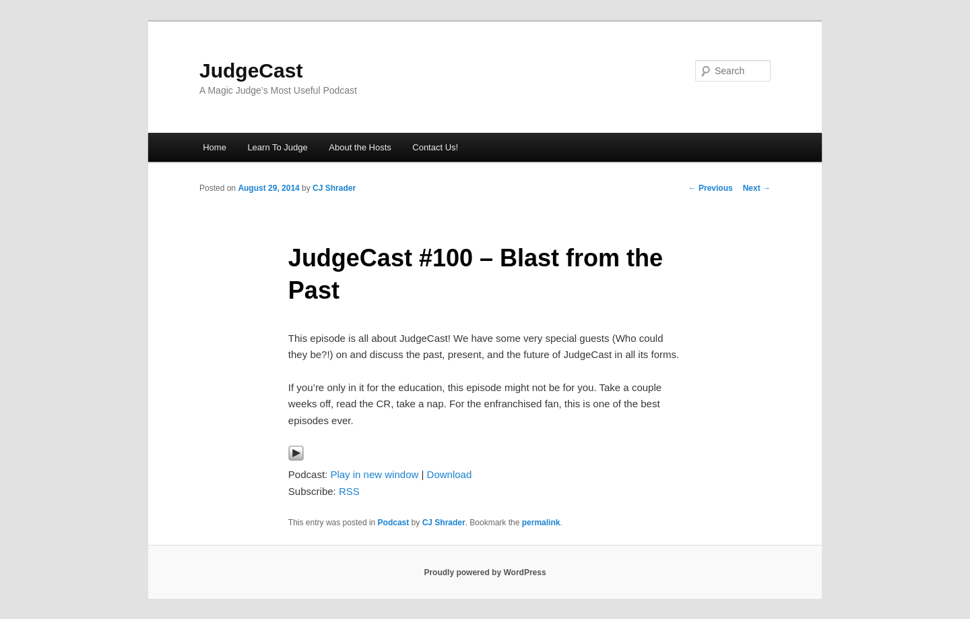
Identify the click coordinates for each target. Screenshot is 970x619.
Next (757, 188)
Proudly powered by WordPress (485, 572)
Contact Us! (435, 147)
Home (214, 147)
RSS (349, 491)
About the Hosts (360, 147)
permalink (541, 522)
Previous (710, 188)
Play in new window (374, 474)
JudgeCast (250, 70)
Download (449, 474)
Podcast (394, 522)
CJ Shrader (334, 188)
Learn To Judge (277, 147)
